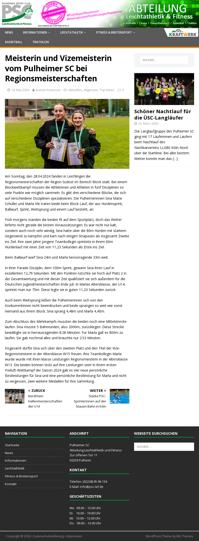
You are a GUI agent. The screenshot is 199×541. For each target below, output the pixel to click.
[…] (175, 158)
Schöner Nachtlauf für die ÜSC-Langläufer (162, 114)
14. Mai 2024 (20, 90)
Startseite (12, 445)
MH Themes (184, 536)
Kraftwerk (180, 32)
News (9, 32)
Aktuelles (75, 90)
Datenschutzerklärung (48, 536)
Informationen (35, 32)
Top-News (107, 90)
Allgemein (91, 90)
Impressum (74, 536)
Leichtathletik (71, 32)
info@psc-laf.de (91, 486)
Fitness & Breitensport (114, 32)
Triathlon (40, 42)
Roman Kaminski (48, 90)
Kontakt (10, 484)
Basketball (13, 42)
